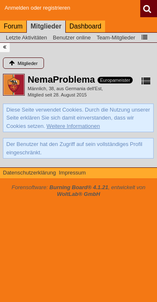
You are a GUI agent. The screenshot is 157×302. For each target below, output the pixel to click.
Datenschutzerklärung (29, 172)
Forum (13, 26)
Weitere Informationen (73, 126)
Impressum (72, 172)
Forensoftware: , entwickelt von (79, 191)
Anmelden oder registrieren (37, 8)
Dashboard (85, 26)
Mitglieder (46, 26)
